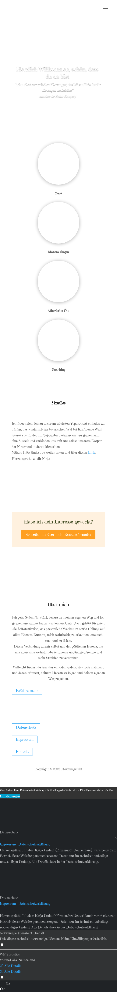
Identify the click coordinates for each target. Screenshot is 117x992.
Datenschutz (26, 727)
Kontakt (22, 751)
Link (91, 452)
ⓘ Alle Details (10, 966)
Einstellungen (10, 796)
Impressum (24, 739)
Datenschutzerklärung (34, 844)
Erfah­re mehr (27, 690)
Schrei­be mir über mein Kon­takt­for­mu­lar (58, 534)
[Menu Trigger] (105, 6)
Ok (8, 983)
